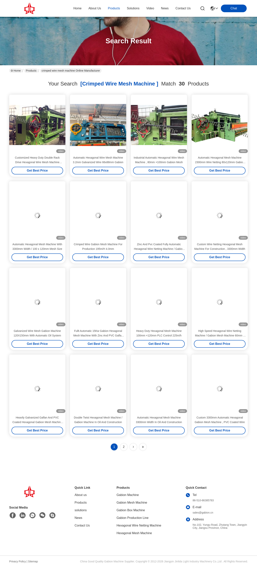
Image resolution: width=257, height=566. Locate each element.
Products (31, 70)
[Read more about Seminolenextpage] (133, 446)
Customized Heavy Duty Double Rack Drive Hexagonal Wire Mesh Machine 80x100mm (37, 162)
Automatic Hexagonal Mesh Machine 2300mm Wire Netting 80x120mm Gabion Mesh (219, 162)
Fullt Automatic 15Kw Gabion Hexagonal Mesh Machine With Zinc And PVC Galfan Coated (98, 335)
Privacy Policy (17, 561)
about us (94, 8)
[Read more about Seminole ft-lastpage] (142, 446)
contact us (183, 8)
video (150, 8)
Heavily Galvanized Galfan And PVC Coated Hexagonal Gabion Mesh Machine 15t (37, 422)
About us (81, 495)
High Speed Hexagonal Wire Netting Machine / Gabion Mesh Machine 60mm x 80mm (219, 335)
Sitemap (33, 561)
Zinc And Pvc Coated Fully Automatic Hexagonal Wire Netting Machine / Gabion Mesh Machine (159, 249)
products (114, 8)
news (165, 8)
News (78, 517)
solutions (133, 8)
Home (77, 8)
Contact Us (82, 525)
